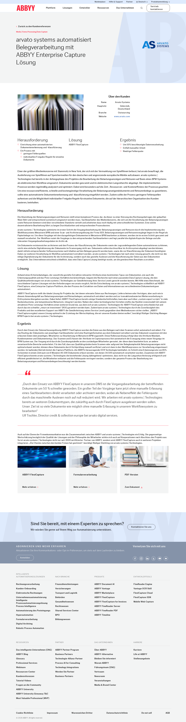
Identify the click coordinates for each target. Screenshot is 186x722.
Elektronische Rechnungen (29, 593)
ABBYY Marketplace (104, 593)
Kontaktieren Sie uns (141, 527)
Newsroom (99, 676)
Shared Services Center (67, 611)
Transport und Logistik (66, 593)
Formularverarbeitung (27, 619)
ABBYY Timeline (102, 615)
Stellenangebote (142, 659)
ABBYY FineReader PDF (106, 611)
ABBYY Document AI (104, 584)
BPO (57, 615)
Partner (129, 2)
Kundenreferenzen (25, 676)
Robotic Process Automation (30, 628)
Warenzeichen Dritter (82, 713)
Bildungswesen (62, 619)
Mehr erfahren (29, 487)
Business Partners (64, 654)
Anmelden (25, 557)
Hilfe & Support (116, 2)
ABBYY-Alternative (103, 654)
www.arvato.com (122, 116)
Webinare (21, 667)
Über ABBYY (100, 650)
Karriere (138, 650)
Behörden (60, 597)
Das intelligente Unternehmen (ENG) (34, 650)
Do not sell (147, 713)
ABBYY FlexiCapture (104, 597)
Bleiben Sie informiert (105, 659)
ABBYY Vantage (102, 589)
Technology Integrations (67, 667)
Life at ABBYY (140, 654)
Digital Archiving (24, 624)
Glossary (20, 659)
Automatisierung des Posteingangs (33, 611)
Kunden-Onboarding (26, 589)
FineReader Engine (143, 584)
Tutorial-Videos (23, 681)
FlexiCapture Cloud (143, 593)
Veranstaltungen (102, 681)
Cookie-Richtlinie (24, 713)
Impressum (52, 713)
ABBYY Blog (22, 654)
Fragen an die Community (28, 685)
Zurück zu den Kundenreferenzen (33, 26)
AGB (168, 713)
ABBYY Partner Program (67, 650)
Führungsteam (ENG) (104, 667)
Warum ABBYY (101, 663)
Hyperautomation (24, 615)
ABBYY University (25, 689)
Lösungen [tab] (67, 8)
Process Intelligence (26, 606)
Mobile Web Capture (144, 602)
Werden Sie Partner (64, 672)
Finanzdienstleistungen (66, 584)
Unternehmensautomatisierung (31, 597)
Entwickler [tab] (85, 8)
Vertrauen (99, 672)
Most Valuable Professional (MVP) (32, 698)
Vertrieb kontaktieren (157, 8)
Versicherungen (63, 589)
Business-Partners (64, 676)
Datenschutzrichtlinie (117, 713)
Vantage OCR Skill (143, 589)
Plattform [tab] (50, 8)
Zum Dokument (132, 487)
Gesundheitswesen (64, 602)
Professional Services (26, 663)
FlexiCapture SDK (142, 597)
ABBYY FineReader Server (107, 606)
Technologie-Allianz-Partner (69, 659)
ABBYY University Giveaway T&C (32, 694)
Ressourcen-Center (25, 672)
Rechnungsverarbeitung (28, 584)
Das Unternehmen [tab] (125, 8)
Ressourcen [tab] (103, 8)
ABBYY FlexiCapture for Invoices (110, 602)
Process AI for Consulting (67, 663)
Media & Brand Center (105, 685)
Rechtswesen (61, 606)
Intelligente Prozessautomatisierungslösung (32, 602)
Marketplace (100, 2)
